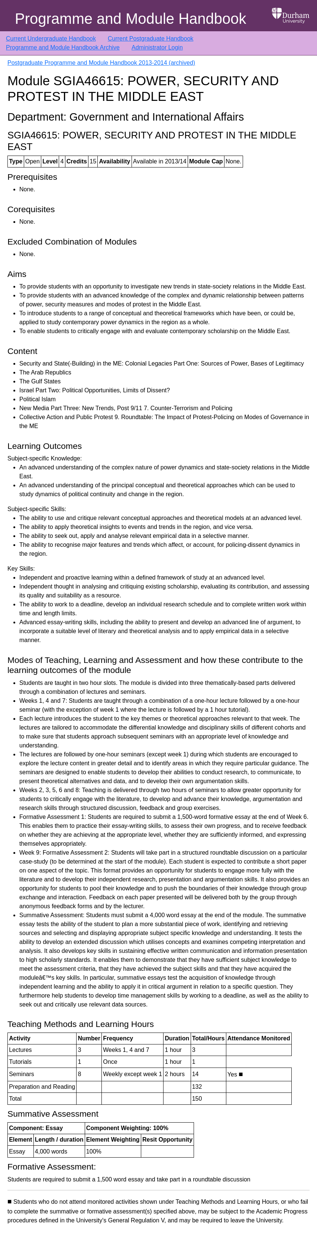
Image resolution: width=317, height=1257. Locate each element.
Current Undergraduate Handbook (51, 38)
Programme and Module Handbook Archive (63, 47)
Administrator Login (157, 47)
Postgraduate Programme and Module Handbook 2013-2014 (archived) (101, 63)
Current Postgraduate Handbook (150, 38)
